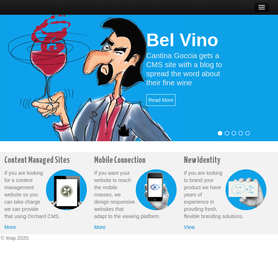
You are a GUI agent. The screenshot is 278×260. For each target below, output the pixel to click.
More (10, 227)
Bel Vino (182, 40)
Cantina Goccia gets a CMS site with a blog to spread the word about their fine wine (184, 69)
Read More (160, 100)
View (189, 227)
